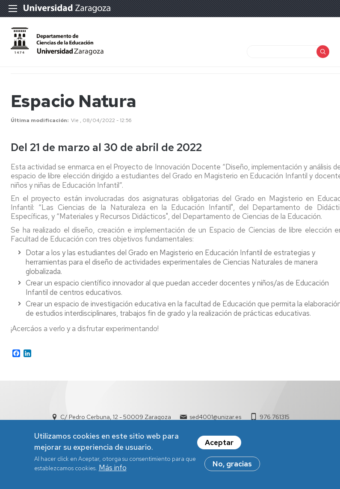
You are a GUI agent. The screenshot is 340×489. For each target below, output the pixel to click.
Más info (113, 469)
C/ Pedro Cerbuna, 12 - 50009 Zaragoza (115, 417)
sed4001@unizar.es (215, 417)
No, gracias (232, 466)
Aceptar (219, 444)
